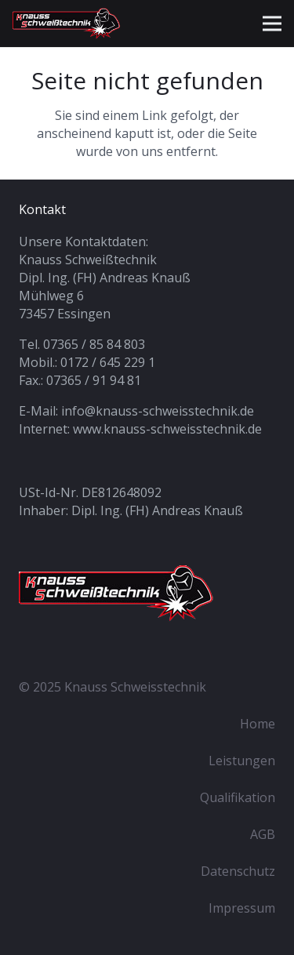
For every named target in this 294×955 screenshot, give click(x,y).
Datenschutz (238, 871)
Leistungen (242, 760)
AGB (262, 834)
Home (257, 723)
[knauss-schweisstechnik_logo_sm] (74, 23)
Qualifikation (237, 797)
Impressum (242, 908)
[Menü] (272, 23)
